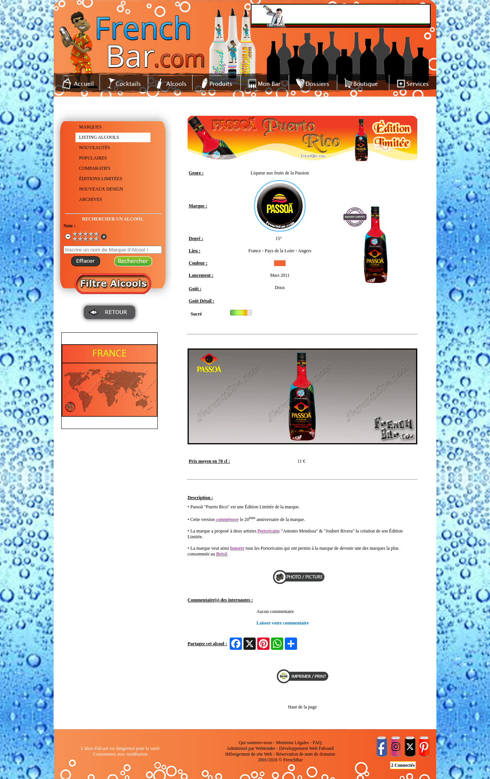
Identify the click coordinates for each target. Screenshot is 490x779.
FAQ (317, 742)
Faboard (325, 748)
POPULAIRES (93, 158)
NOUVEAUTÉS (94, 147)
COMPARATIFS (95, 168)
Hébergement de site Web (248, 754)
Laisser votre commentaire (282, 623)
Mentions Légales (292, 742)
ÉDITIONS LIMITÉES (100, 178)
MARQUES (90, 127)
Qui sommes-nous (255, 742)
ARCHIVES (90, 199)
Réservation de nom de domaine (305, 754)
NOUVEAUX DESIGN (101, 189)
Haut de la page (302, 707)
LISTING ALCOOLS (99, 137)
